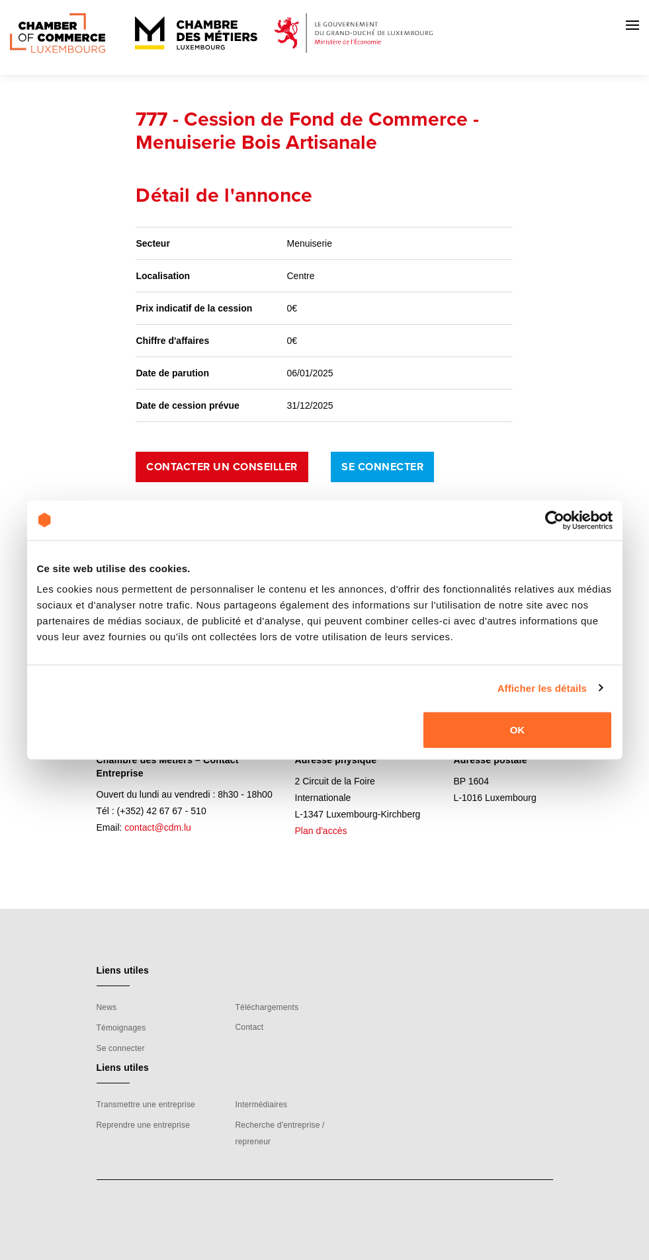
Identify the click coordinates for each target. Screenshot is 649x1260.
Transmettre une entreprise (146, 1104)
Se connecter (382, 467)
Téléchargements (266, 1007)
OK (517, 729)
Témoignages (121, 1027)
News (107, 1007)
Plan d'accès (321, 830)
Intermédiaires (261, 1104)
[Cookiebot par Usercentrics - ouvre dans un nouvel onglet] (555, 520)
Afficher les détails (542, 687)
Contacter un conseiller (222, 467)
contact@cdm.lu (157, 827)
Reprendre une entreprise (144, 1125)
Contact (249, 1027)
